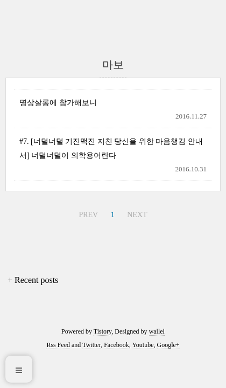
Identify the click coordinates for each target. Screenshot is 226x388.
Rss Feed (58, 345)
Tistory (102, 331)
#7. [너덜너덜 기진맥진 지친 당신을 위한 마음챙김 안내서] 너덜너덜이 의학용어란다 (111, 148)
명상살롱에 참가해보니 (58, 103)
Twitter (91, 345)
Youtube (142, 345)
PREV (88, 215)
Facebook (116, 345)
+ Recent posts (33, 280)
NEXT (137, 215)
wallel (157, 331)
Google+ (168, 345)
